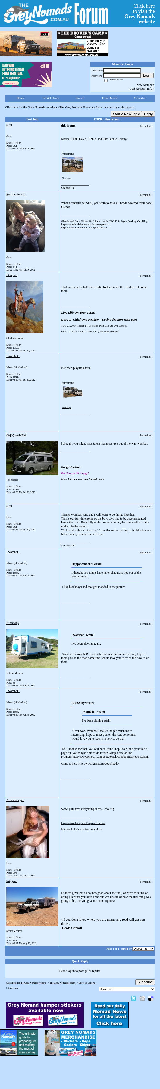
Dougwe (11, 275)
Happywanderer (16, 435)
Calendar (139, 98)
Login (147, 75)
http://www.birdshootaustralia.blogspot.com (85, 224)
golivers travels (16, 194)
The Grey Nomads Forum (76, 107)
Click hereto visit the (139, 13)
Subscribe (145, 982)
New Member (145, 85)
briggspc (11, 881)
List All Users (50, 98)
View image (66, 178)
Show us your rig (106, 107)
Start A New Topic (126, 114)
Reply (148, 114)
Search (80, 98)
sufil (9, 125)
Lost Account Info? (142, 89)
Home (20, 98)
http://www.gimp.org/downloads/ (98, 763)
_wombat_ (13, 356)
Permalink (145, 125)
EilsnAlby (12, 623)
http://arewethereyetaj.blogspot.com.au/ (83, 823)
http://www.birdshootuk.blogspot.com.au (84, 227)
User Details (110, 98)
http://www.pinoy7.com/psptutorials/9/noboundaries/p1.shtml (111, 756)
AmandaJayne (15, 800)
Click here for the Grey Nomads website (30, 107)
